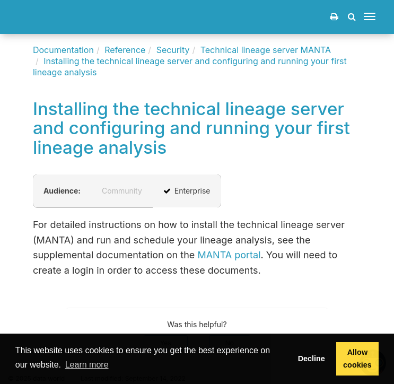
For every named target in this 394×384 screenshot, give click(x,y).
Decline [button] (311, 358)
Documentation (63, 50)
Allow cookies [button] (357, 358)
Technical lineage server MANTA (265, 50)
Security (173, 50)
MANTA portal (228, 254)
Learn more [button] (87, 364)
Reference (124, 50)
